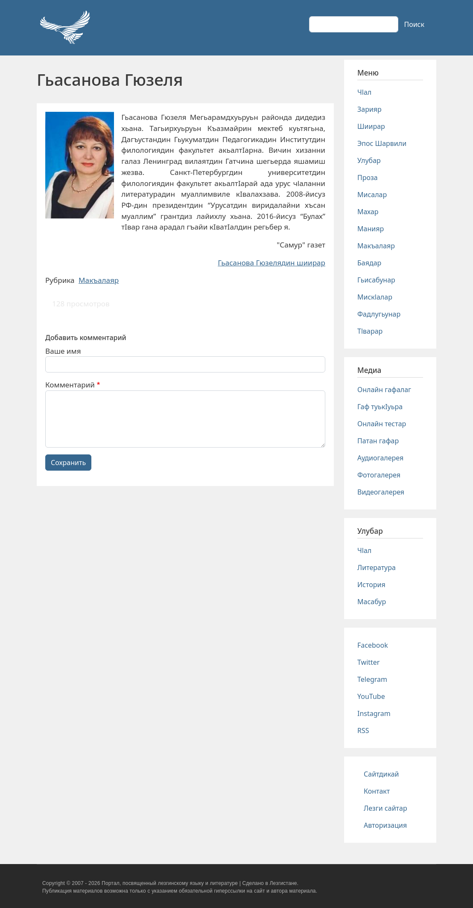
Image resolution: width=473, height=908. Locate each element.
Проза (367, 177)
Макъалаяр (99, 280)
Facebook (372, 645)
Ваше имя (63, 351)
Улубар (369, 160)
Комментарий (70, 385)
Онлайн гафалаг (384, 389)
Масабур (371, 601)
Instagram (374, 713)
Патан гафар (378, 440)
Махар (368, 211)
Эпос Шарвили (381, 143)
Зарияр (369, 109)
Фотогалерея (378, 475)
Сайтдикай (381, 774)
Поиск (414, 24)
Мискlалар (374, 297)
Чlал (364, 92)
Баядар (369, 263)
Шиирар (371, 126)
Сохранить (68, 462)
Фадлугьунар (378, 314)
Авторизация (385, 825)
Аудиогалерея (380, 458)
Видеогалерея (380, 492)
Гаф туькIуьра (380, 406)
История (371, 584)
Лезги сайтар (385, 808)
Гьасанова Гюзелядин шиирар (271, 263)
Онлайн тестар (381, 423)
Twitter (368, 662)
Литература (376, 567)
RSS (363, 730)
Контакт (377, 791)
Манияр (370, 228)
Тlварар (369, 331)
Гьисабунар (376, 280)
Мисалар (372, 194)
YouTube (371, 696)
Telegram (372, 679)
